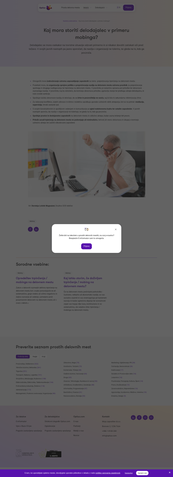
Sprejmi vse (142, 473)
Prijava (86, 246)
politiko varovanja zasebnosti (108, 473)
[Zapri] (116, 230)
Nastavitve (129, 473)
